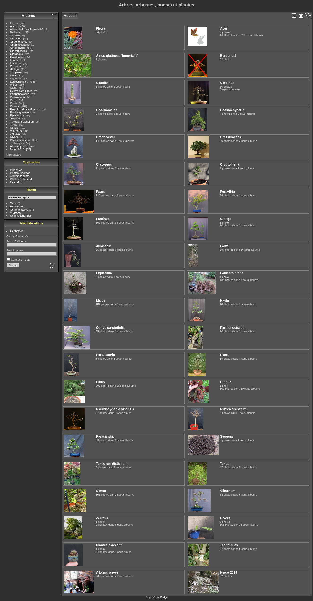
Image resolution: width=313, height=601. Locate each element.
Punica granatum (20, 112)
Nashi (13, 87)
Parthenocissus (19, 93)
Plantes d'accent (20, 139)
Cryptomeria (17, 56)
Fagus (14, 59)
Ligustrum (16, 78)
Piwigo (163, 597)
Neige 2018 (17, 149)
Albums (28, 15)
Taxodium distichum (22, 121)
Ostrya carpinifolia (21, 90)
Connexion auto (18, 259)
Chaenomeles (18, 41)
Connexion (16, 230)
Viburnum (16, 130)
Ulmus (14, 127)
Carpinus (15, 38)
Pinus (13, 103)
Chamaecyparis (20, 44)
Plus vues (16, 169)
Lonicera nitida (19, 81)
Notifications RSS (21, 215)
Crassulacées (18, 50)
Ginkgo (14, 69)
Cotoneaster (17, 47)
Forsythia (15, 63)
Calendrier (16, 182)
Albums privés (19, 146)
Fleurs (14, 23)
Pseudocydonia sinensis (25, 109)
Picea (13, 99)
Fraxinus (15, 66)
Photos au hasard (21, 178)
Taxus (13, 124)
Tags (13, 203)
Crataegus (16, 53)
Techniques (17, 143)
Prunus (14, 106)
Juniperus (16, 72)
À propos (15, 212)
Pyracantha (17, 115)
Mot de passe (15, 250)
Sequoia (15, 118)
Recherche (17, 206)
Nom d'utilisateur (17, 241)
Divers (14, 136)
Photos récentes (20, 172)
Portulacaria (17, 96)
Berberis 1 (16, 32)
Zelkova (15, 133)
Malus (13, 84)
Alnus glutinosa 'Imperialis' (26, 29)
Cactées (15, 35)
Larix (13, 75)
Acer (13, 26)
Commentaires (19, 209)
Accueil (70, 15)
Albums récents (19, 175)
